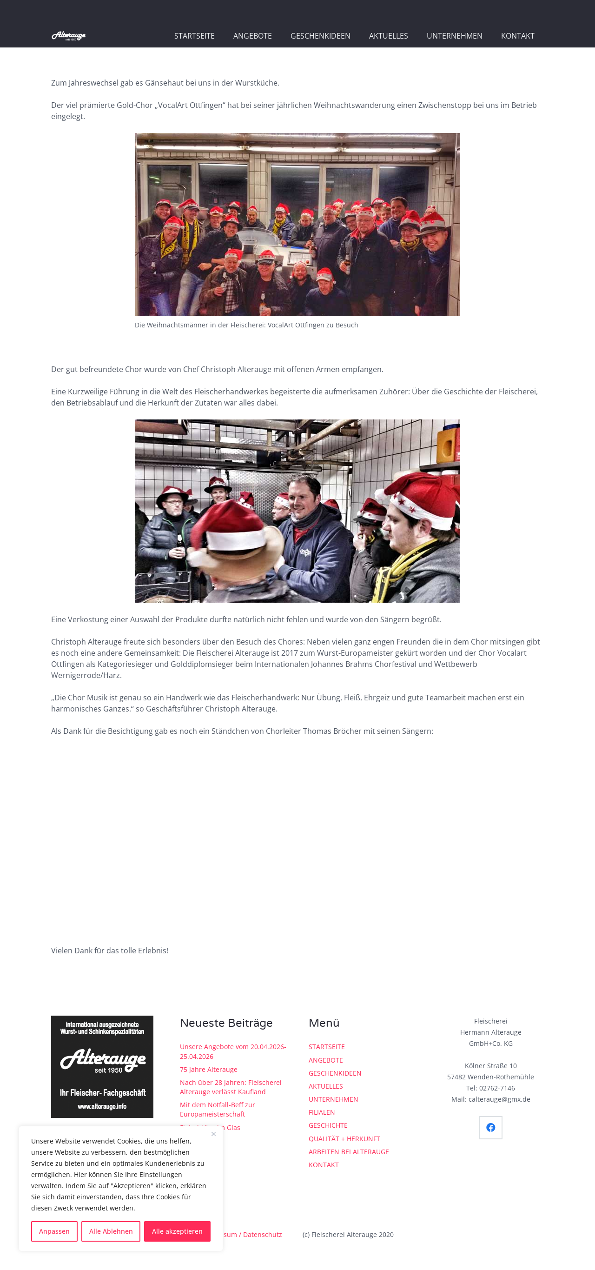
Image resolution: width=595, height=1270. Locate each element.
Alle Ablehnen (111, 1231)
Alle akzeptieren (177, 1231)
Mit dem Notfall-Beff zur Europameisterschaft (217, 1109)
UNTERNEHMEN (333, 1099)
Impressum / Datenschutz (242, 1234)
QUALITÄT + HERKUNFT (344, 1138)
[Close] (213, 1133)
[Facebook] (490, 1127)
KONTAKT (324, 1164)
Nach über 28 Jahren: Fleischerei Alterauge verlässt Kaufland (231, 1087)
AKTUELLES (326, 1086)
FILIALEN (322, 1112)
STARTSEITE (327, 1046)
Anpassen (54, 1231)
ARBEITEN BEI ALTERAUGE (349, 1151)
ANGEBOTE (326, 1060)
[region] (121, 1188)
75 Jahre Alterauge (209, 1069)
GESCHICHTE (328, 1125)
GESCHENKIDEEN (335, 1073)
